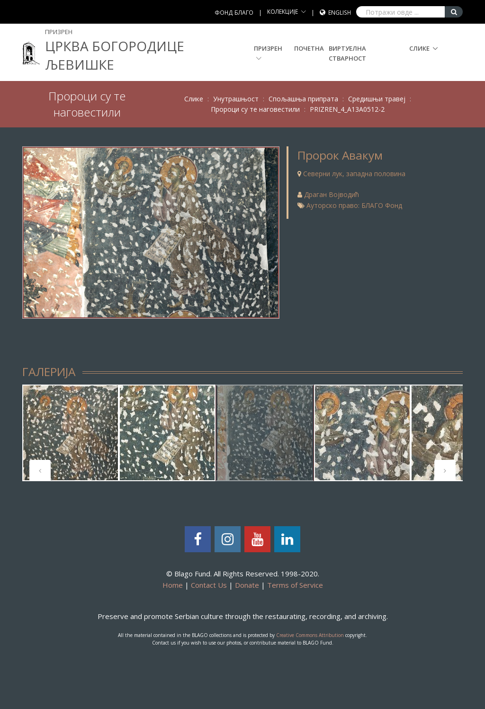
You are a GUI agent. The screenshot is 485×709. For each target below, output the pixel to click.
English (339, 13)
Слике (419, 48)
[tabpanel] (70, 433)
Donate (247, 585)
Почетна (309, 48)
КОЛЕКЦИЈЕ (282, 12)
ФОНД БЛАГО (234, 13)
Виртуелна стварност (347, 53)
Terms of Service (295, 585)
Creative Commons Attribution (310, 635)
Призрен (268, 52)
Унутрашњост (236, 98)
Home (172, 585)
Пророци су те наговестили (255, 109)
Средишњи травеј (376, 98)
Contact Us (209, 585)
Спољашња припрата (303, 98)
